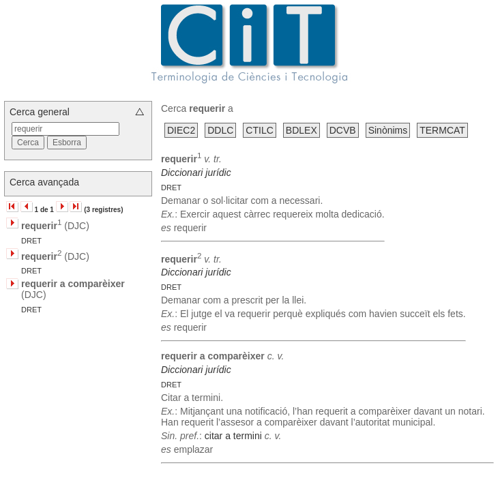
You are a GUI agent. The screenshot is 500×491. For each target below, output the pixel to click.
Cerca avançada (44, 182)
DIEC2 (181, 130)
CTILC (259, 130)
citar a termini (233, 435)
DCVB (342, 130)
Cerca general (40, 111)
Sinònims (388, 130)
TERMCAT (442, 130)
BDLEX (301, 130)
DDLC (220, 130)
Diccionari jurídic (196, 172)
